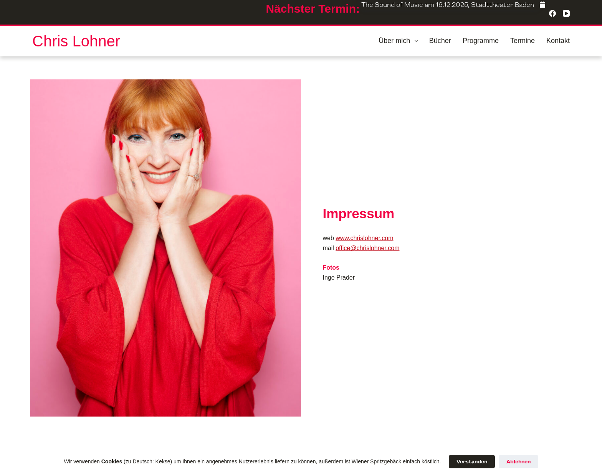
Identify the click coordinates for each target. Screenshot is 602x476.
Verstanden (471, 461)
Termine (522, 40)
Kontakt (558, 40)
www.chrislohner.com (364, 238)
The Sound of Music (392, 4)
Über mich (400, 41)
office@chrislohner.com (367, 248)
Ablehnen (518, 461)
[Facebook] (542, 5)
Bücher (440, 40)
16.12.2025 (452, 4)
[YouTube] (566, 13)
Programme (481, 40)
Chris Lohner (76, 41)
